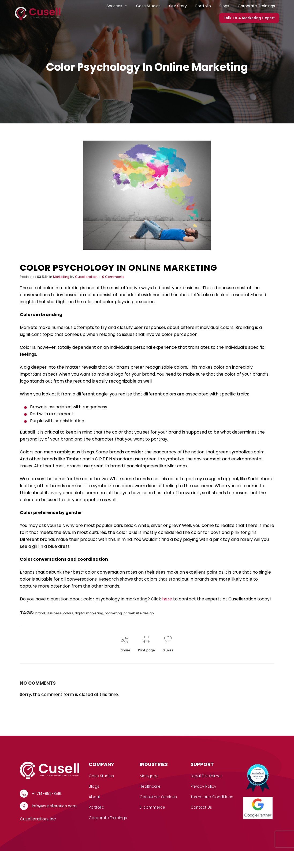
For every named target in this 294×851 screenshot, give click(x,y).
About (94, 796)
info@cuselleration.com (54, 806)
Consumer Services (158, 796)
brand (40, 613)
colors (68, 613)
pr (125, 613)
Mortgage (149, 776)
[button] (126, 6)
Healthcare (150, 786)
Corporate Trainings (256, 6)
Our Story (178, 6)
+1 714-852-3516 (46, 793)
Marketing (61, 276)
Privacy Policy (203, 786)
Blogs (224, 6)
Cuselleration (86, 276)
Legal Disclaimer (206, 776)
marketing (113, 613)
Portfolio (203, 6)
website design (141, 613)
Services (117, 6)
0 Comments (113, 276)
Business (54, 613)
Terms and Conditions (212, 796)
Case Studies (148, 6)
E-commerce (152, 807)
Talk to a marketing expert (249, 18)
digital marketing (89, 613)
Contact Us (201, 807)
